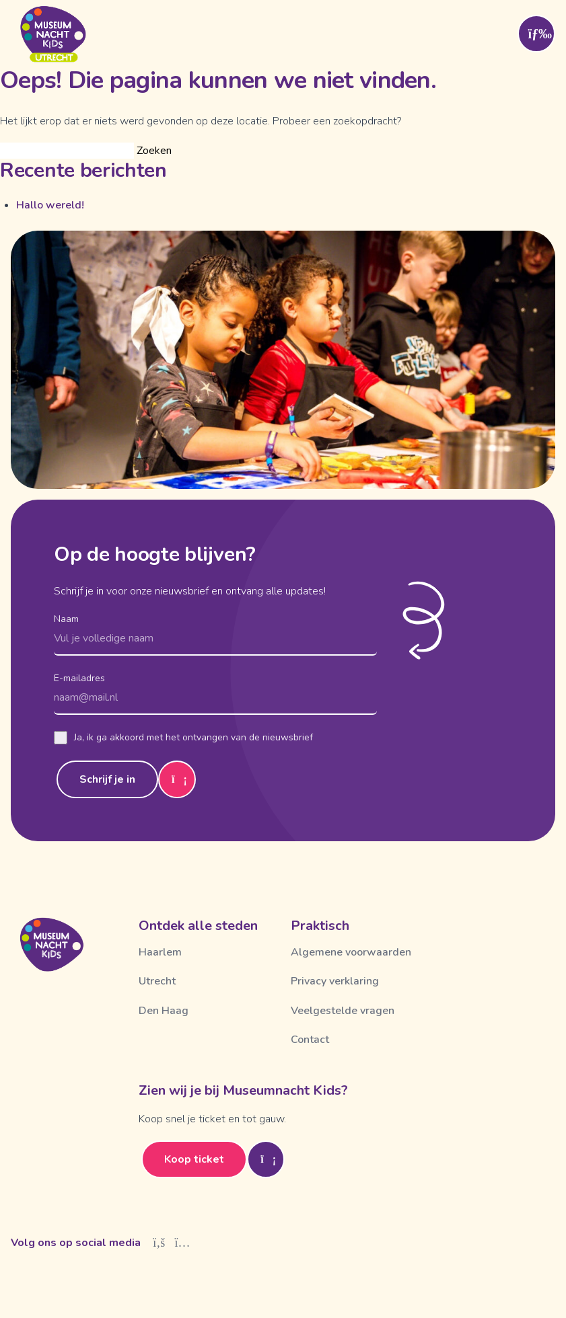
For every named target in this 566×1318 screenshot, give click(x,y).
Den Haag (163, 1010)
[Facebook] (159, 1243)
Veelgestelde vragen (342, 1010)
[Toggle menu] (536, 33)
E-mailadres (79, 678)
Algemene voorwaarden (351, 952)
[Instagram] (182, 1243)
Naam (66, 619)
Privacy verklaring (335, 981)
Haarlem (160, 952)
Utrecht (157, 981)
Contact (310, 1039)
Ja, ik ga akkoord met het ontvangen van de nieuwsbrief (183, 737)
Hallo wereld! (50, 205)
